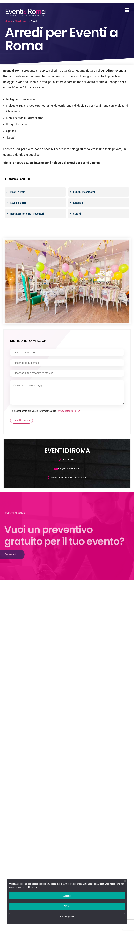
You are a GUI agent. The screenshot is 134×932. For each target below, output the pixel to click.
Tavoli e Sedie (18, 202)
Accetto (67, 896)
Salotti (77, 213)
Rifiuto (67, 906)
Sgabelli (78, 202)
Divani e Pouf (17, 191)
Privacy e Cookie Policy (68, 411)
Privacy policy (67, 916)
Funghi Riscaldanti (84, 191)
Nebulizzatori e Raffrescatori (27, 213)
